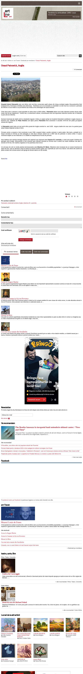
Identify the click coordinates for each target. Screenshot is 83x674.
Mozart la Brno (6, 315)
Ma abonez (5, 418)
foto (6, 158)
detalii (74, 13)
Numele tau (5, 217)
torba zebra (4, 659)
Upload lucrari (6, 56)
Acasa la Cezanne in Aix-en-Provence (15, 299)
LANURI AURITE (55, 633)
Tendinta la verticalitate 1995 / (60, 13)
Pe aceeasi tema (10, 252)
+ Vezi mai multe (77, 457)
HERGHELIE (21, 659)
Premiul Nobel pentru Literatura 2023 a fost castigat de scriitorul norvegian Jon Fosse (26, 448)
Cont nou (23, 56)
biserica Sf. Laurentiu (30, 203)
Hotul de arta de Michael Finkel (14, 602)
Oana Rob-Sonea (40, 661)
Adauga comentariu (25, 240)
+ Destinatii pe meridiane (74, 548)
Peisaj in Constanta (7, 633)
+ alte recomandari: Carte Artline (72, 610)
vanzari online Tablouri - (71, 636)
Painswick (4, 203)
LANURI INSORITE (39, 633)
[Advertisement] (42, 37)
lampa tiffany (37, 659)
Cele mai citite (26, 252)
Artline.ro (10, 60)
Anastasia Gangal (8, 661)
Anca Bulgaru (39, 635)
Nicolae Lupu (52, 14)
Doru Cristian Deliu (25, 638)
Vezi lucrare (76, 17)
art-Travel (17, 60)
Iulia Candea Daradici (6, 636)
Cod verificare (6, 230)
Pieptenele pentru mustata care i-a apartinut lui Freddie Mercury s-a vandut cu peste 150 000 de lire (31, 454)
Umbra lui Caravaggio (11, 574)
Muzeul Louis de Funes (9, 265)
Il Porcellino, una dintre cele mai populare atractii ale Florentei (19, 445)
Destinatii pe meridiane (28, 60)
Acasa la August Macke (9, 282)
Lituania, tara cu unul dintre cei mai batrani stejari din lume (20, 545)
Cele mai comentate (41, 252)
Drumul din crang (71, 633)
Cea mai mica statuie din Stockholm (14, 332)
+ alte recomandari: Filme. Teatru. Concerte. (68, 582)
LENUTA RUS (23, 661)
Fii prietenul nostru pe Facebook (10, 500)
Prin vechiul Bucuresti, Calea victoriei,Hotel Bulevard (24, 635)
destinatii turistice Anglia (15, 203)
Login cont (15, 56)
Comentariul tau (7, 223)
